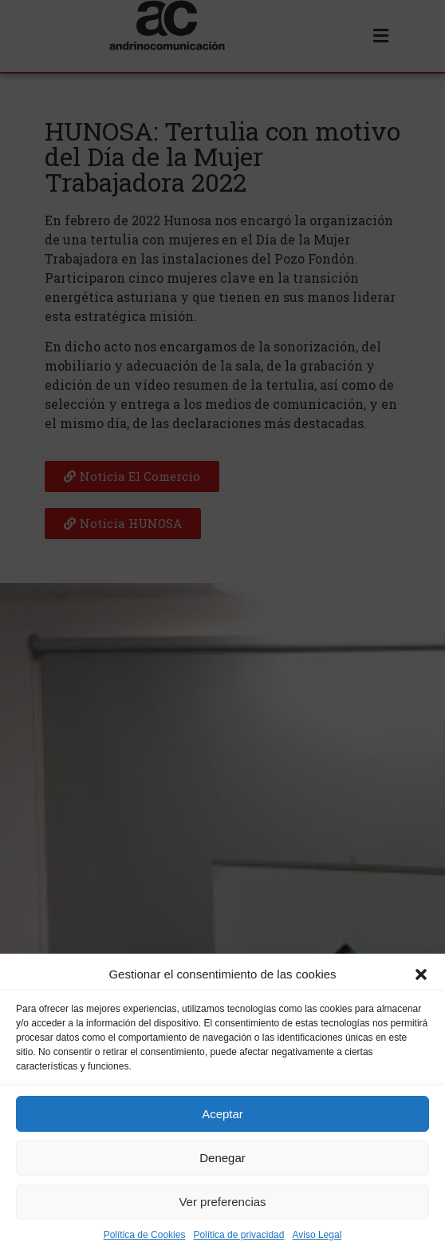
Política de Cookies (145, 1236)
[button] (421, 976)
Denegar (222, 1158)
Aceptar (222, 1114)
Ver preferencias (222, 1202)
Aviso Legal (316, 1236)
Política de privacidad (238, 1236)
